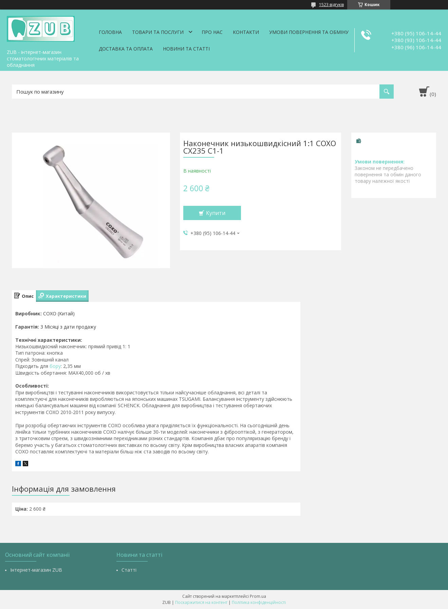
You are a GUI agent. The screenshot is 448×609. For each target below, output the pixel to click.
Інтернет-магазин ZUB (36, 570)
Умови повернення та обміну (309, 32)
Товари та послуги (158, 32)
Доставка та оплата (126, 48)
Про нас (212, 32)
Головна (110, 32)
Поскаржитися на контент (201, 602)
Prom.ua (258, 596)
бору (55, 366)
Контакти (246, 32)
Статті (129, 570)
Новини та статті (186, 48)
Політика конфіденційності (259, 602)
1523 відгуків (331, 4)
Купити (215, 213)
